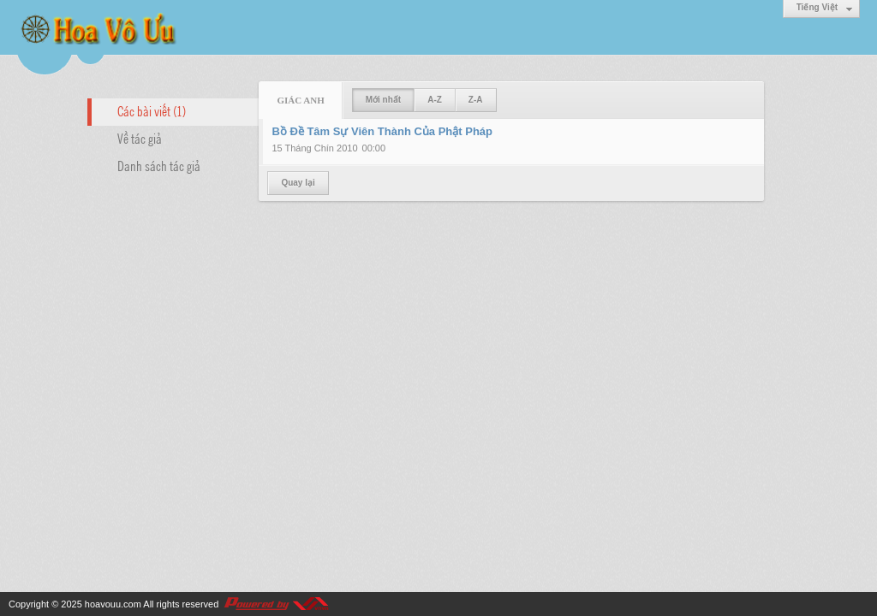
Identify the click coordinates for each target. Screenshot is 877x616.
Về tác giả (139, 137)
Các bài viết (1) (151, 110)
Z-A (475, 99)
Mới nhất (383, 99)
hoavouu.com (113, 604)
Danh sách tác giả (158, 165)
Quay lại (297, 182)
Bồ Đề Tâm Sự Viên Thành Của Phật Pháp (381, 131)
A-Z (434, 99)
